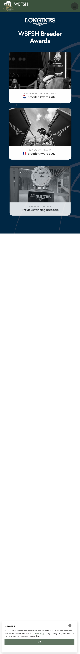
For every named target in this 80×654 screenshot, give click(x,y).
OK (39, 642)
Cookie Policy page (39, 633)
